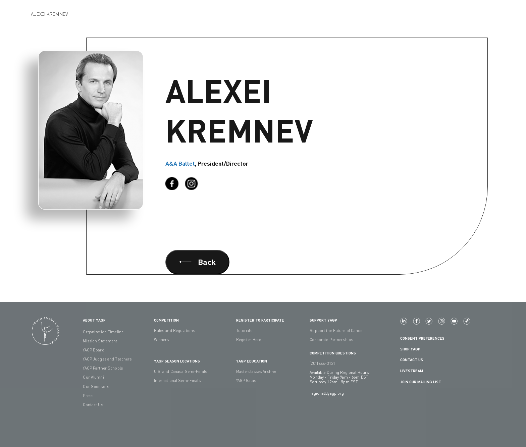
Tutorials (244, 330)
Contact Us (93, 404)
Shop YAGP (410, 348)
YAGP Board (93, 350)
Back (197, 262)
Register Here (248, 339)
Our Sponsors (96, 386)
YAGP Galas (246, 380)
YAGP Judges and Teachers (107, 359)
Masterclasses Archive (256, 371)
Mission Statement (100, 341)
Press (88, 395)
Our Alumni (93, 377)
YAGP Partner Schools (103, 368)
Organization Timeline (103, 332)
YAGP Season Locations (177, 360)
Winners (161, 339)
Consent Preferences (422, 338)
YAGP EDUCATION (251, 360)
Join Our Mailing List (420, 381)
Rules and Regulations (174, 330)
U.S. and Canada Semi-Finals (180, 371)
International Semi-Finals (177, 380)
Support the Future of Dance (336, 330)
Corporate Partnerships (331, 339)
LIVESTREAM (414, 371)
